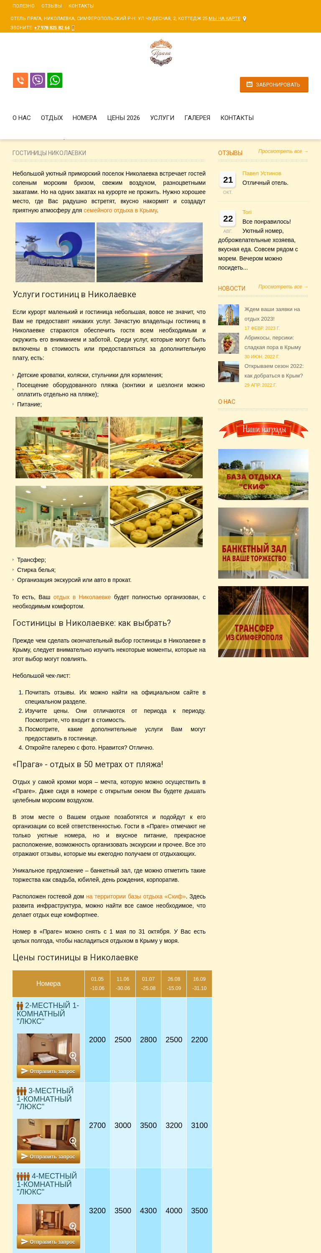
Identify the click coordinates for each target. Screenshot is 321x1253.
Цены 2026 (123, 118)
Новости (231, 288)
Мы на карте (224, 18)
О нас (22, 118)
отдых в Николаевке (82, 597)
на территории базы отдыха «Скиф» (136, 896)
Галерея (197, 118)
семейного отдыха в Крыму (120, 210)
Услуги (162, 118)
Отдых (52, 118)
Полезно (24, 6)
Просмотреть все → (283, 151)
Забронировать (278, 85)
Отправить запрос (52, 1071)
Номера (85, 118)
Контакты (81, 6)
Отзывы (51, 6)
